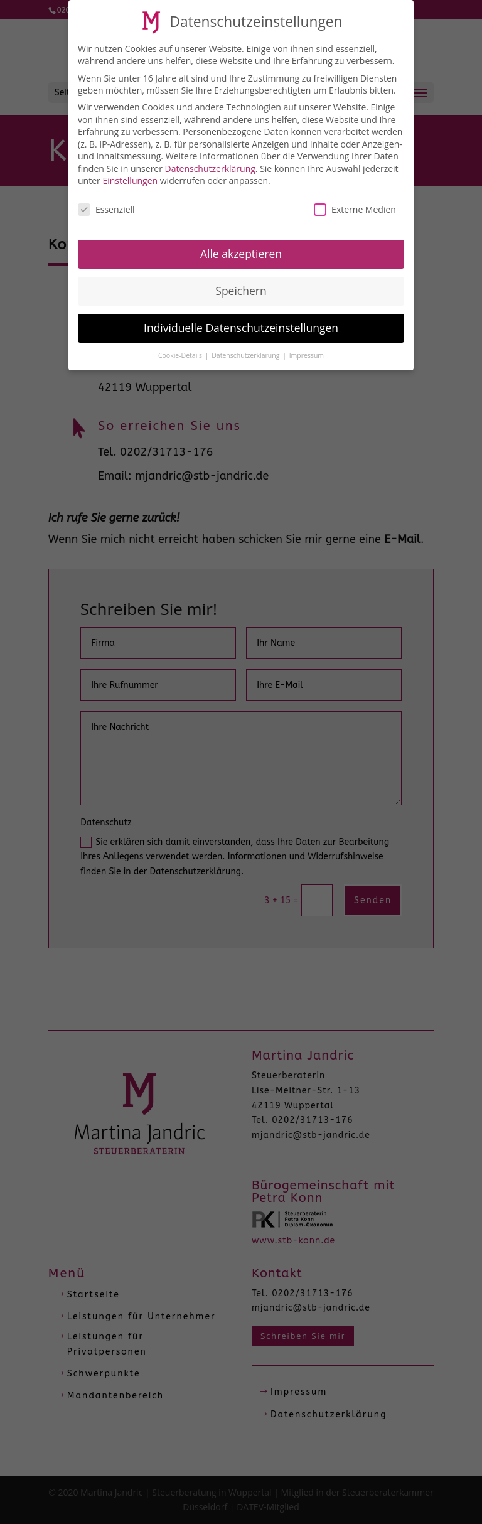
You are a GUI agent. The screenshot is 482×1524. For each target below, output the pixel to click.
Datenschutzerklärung (210, 165)
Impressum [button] (306, 351)
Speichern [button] (240, 286)
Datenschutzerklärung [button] (246, 351)
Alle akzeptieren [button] (241, 249)
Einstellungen (130, 177)
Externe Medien (355, 206)
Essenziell (106, 206)
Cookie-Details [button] (181, 351)
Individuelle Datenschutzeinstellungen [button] (241, 323)
